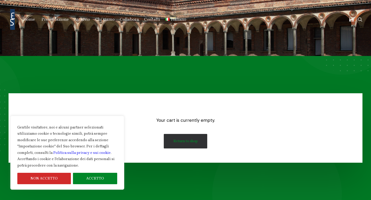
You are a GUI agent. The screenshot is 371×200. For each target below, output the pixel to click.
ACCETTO (95, 178)
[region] (67, 153)
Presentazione (55, 19)
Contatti (152, 19)
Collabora (129, 19)
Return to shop (185, 141)
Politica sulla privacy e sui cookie (82, 153)
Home (29, 19)
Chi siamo (105, 19)
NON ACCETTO (44, 178)
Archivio (82, 19)
